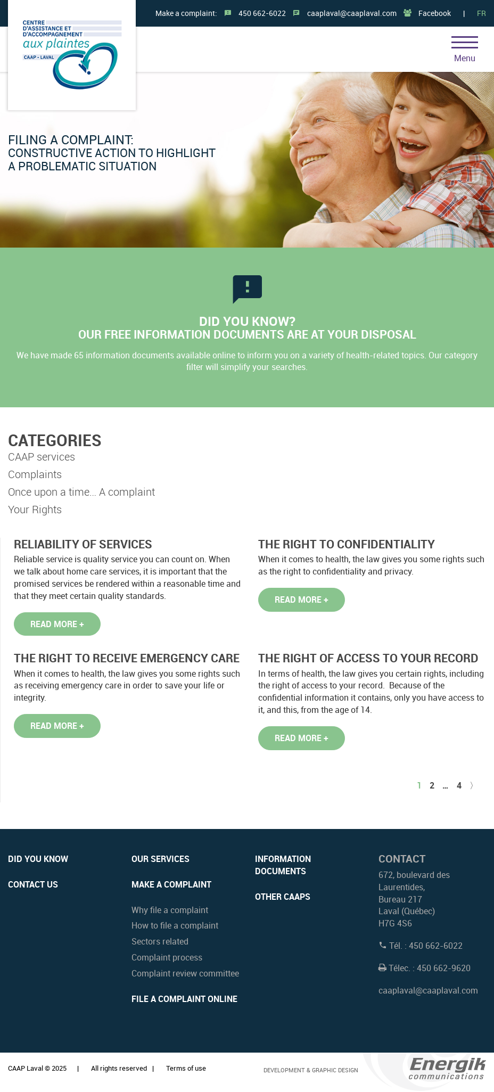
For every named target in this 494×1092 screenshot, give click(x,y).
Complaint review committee (185, 973)
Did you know (38, 859)
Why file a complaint (169, 910)
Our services (160, 859)
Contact (401, 858)
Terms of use (186, 1068)
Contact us (33, 884)
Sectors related (159, 941)
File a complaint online (184, 999)
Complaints (35, 474)
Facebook (434, 13)
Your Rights (35, 509)
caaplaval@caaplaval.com (352, 13)
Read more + (57, 624)
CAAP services (41, 456)
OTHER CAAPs (282, 896)
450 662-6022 (262, 13)
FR (481, 13)
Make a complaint (171, 884)
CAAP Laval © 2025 (37, 1068)
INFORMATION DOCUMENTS (283, 865)
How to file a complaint (174, 925)
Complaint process (166, 957)
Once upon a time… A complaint (81, 492)
